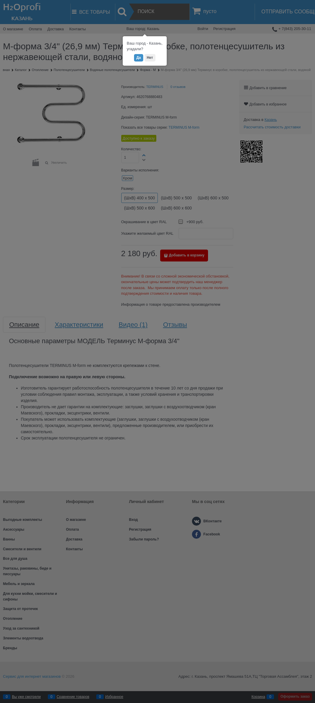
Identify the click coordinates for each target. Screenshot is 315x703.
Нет (150, 58)
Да (138, 58)
